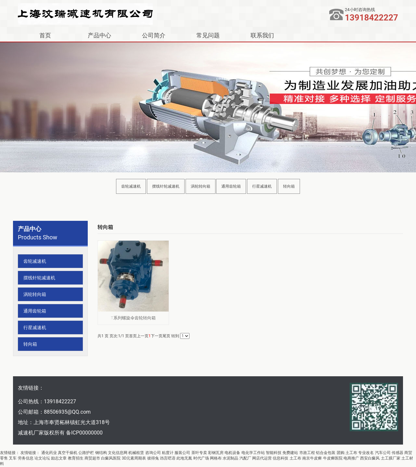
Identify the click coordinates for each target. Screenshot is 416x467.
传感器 (397, 452)
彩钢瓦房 (216, 452)
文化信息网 (117, 452)
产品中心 (99, 35)
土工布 (351, 452)
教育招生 (76, 458)
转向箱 (289, 186)
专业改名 (366, 452)
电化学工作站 (253, 452)
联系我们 (262, 35)
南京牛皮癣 (312, 458)
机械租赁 (136, 452)
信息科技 (280, 458)
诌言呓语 (168, 458)
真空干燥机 (67, 452)
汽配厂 (245, 458)
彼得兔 (153, 458)
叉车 (13, 458)
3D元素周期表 (134, 458)
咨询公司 (153, 452)
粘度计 (168, 452)
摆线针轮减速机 (165, 186)
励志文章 (59, 458)
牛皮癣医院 (333, 458)
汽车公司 (383, 452)
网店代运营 (262, 458)
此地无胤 (184, 458)
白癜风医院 (111, 458)
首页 (45, 35)
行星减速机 (262, 186)
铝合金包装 (325, 452)
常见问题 (208, 35)
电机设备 (232, 452)
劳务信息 (25, 458)
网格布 (216, 458)
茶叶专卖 (199, 452)
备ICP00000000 (84, 433)
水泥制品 (230, 458)
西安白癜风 (370, 458)
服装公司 (182, 452)
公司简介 (153, 35)
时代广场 (201, 458)
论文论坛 (42, 458)
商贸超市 (92, 458)
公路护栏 (86, 452)
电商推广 (351, 458)
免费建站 (290, 452)
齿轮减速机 (131, 186)
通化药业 (49, 452)
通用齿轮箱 (231, 186)
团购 (340, 452)
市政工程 (307, 452)
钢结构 (101, 452)
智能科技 (273, 452)
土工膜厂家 (390, 458)
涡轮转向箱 (200, 186)
